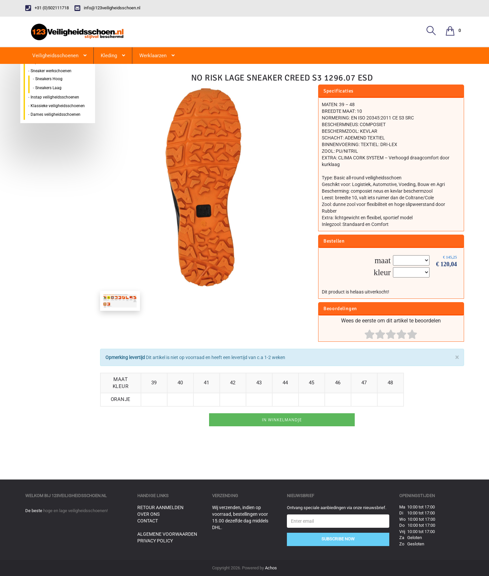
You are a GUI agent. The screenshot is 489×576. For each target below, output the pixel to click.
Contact (147, 520)
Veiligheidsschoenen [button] (59, 56)
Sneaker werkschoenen (51, 71)
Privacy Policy (155, 540)
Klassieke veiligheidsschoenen (58, 105)
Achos (271, 567)
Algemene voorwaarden (167, 534)
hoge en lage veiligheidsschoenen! (75, 510)
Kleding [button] (113, 56)
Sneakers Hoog (48, 79)
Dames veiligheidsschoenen (55, 114)
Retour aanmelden (160, 507)
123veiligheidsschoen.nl (79, 495)
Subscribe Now (338, 538)
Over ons (148, 514)
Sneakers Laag (48, 88)
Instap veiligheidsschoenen (55, 97)
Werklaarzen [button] (157, 56)
